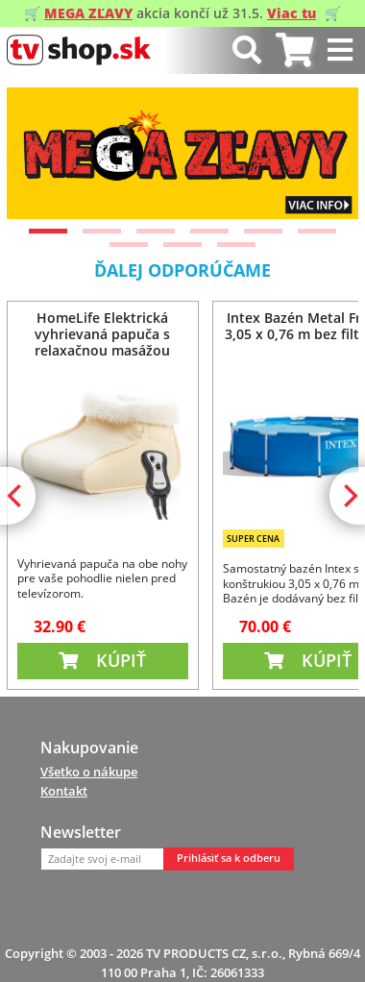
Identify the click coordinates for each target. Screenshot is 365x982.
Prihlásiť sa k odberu (228, 858)
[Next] (327, 159)
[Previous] (37, 159)
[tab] (294, 50)
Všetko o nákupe (88, 771)
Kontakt (63, 790)
